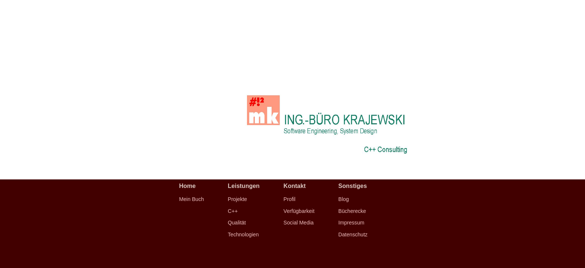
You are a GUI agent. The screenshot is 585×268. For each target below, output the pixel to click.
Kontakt (295, 186)
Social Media (299, 223)
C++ (233, 211)
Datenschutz (352, 234)
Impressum (351, 223)
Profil (289, 199)
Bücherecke (352, 211)
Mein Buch (191, 199)
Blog (343, 199)
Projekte (237, 199)
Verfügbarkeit (299, 211)
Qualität (237, 223)
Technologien (243, 234)
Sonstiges (352, 186)
